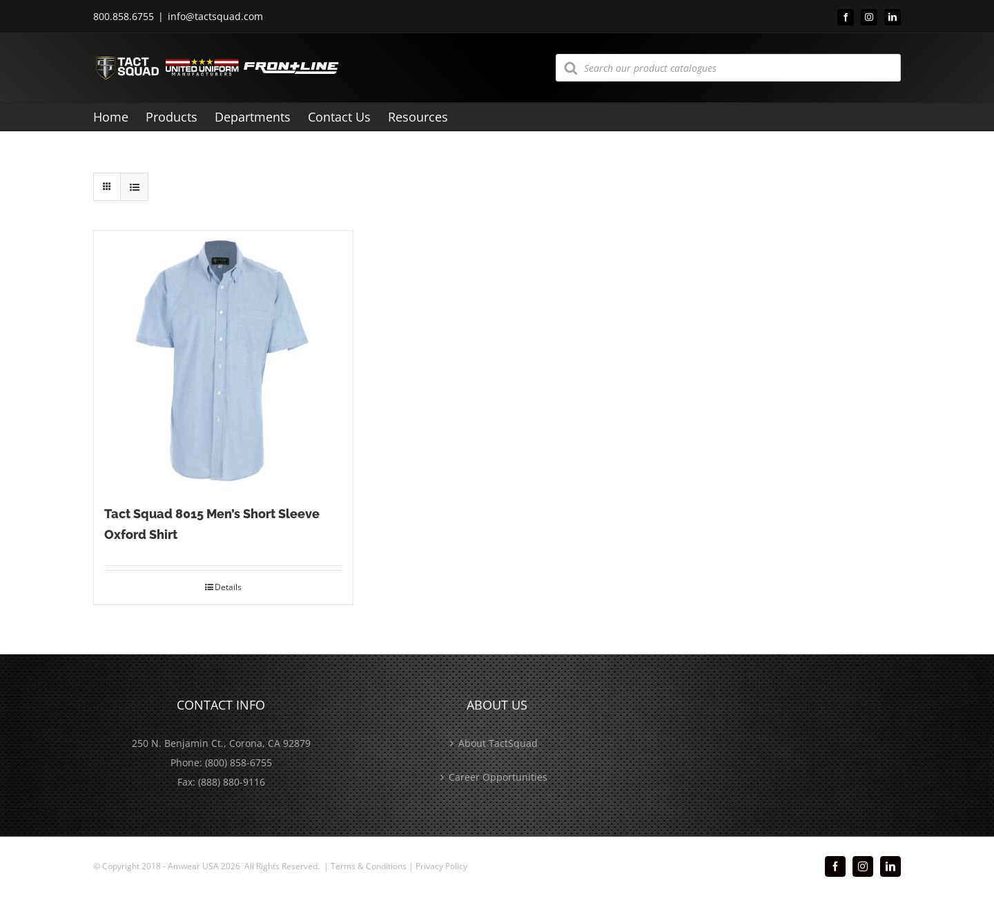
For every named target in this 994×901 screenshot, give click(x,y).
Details (228, 587)
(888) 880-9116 (231, 781)
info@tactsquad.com (215, 16)
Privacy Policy (441, 866)
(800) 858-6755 (238, 762)
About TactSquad (498, 743)
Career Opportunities (498, 777)
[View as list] (134, 186)
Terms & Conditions (369, 866)
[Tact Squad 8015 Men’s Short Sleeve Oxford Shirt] (223, 360)
